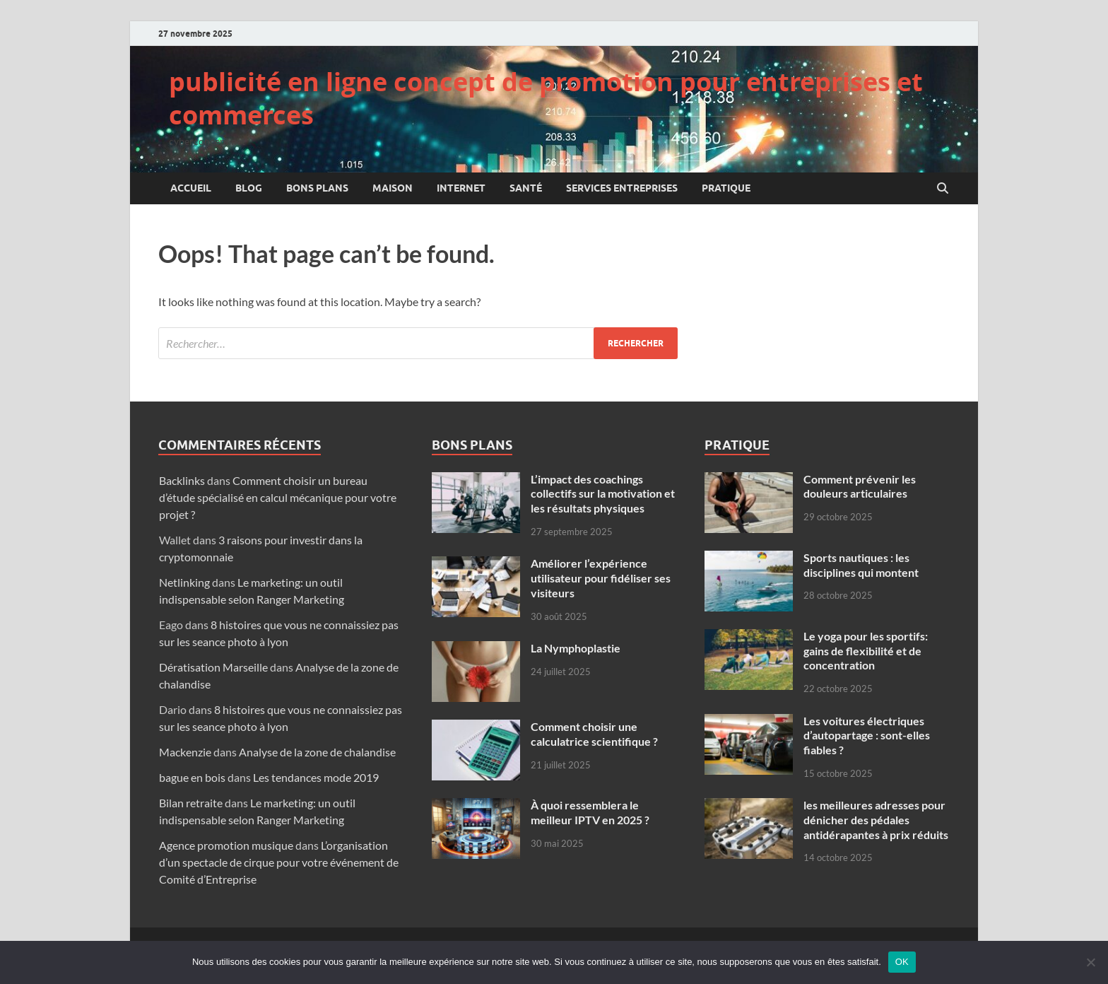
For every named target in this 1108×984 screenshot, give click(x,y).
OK (902, 961)
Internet (461, 188)
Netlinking (184, 582)
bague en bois (192, 777)
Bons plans (317, 188)
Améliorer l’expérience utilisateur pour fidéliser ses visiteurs (601, 577)
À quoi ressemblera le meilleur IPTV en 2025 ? (590, 812)
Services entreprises (622, 188)
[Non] (1090, 962)
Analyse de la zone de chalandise (317, 751)
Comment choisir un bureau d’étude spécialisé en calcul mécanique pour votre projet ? (277, 497)
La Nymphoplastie (577, 648)
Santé (525, 188)
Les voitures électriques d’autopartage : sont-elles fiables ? (866, 735)
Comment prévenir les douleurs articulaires (859, 486)
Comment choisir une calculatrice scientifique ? (594, 734)
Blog (248, 188)
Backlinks (182, 480)
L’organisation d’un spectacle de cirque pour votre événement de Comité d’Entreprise (279, 862)
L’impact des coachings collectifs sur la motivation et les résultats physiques (603, 493)
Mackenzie (185, 751)
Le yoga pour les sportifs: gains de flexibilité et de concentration (865, 650)
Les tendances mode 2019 (316, 777)
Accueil (190, 188)
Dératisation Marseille (213, 667)
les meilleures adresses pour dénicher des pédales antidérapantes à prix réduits (875, 819)
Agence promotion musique (226, 845)
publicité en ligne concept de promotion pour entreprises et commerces (546, 98)
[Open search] (942, 188)
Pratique (726, 188)
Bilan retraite (191, 802)
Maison (392, 188)
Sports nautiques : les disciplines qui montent (861, 565)
